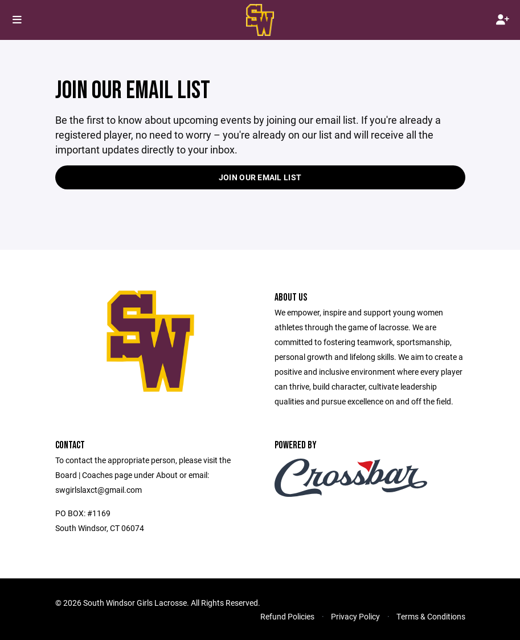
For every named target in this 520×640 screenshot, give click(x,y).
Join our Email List (260, 177)
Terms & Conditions (430, 616)
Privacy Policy (355, 616)
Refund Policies (287, 616)
